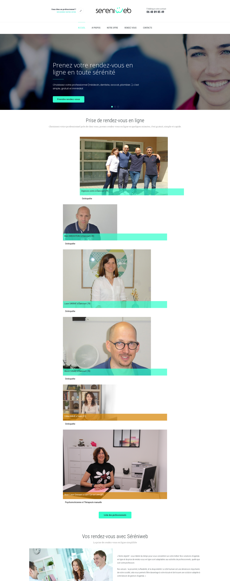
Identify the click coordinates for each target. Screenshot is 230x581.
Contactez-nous (158, 547)
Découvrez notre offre (66, 12)
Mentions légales (155, 538)
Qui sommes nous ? (156, 525)
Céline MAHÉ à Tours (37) (63, 194)
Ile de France (94, 525)
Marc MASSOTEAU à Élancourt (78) (89, 158)
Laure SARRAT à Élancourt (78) (132, 158)
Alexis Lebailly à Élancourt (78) (176, 158)
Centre (92, 538)
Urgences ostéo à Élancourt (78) (44, 158)
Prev (38, 437)
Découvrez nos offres (115, 381)
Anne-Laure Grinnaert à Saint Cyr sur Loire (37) (158, 194)
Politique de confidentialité (159, 531)
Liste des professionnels (115, 214)
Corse (92, 531)
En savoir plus (128, 292)
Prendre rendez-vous (68, 99)
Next (191, 437)
